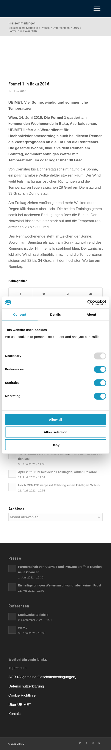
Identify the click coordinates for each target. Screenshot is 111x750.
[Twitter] (44, 294)
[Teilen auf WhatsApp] (67, 294)
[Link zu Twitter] (80, 743)
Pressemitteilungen (22, 23)
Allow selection (55, 432)
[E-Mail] (90, 294)
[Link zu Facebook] (86, 743)
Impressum (17, 668)
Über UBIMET (19, 705)
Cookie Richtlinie (22, 695)
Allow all (55, 419)
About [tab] (91, 314)
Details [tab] (55, 314)
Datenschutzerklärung (26, 686)
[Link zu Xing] (99, 743)
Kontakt (14, 714)
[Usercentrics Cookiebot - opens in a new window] (87, 302)
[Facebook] (20, 294)
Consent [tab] (19, 314)
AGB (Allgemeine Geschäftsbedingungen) (42, 677)
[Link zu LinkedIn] (93, 743)
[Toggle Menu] (97, 8)
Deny (55, 444)
